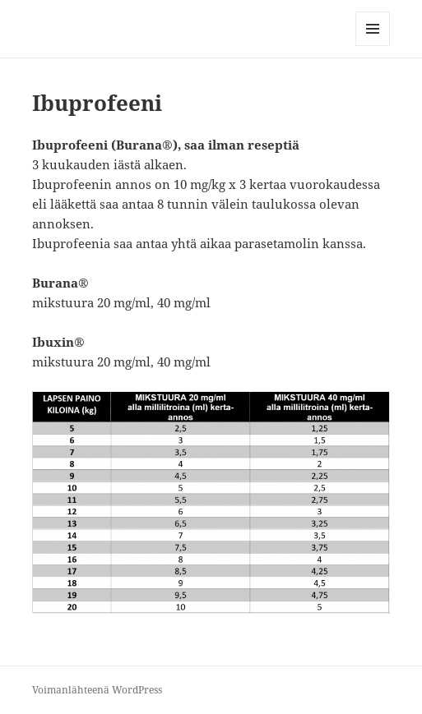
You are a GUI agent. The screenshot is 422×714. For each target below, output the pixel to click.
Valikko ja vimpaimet (373, 45)
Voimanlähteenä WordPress (97, 690)
